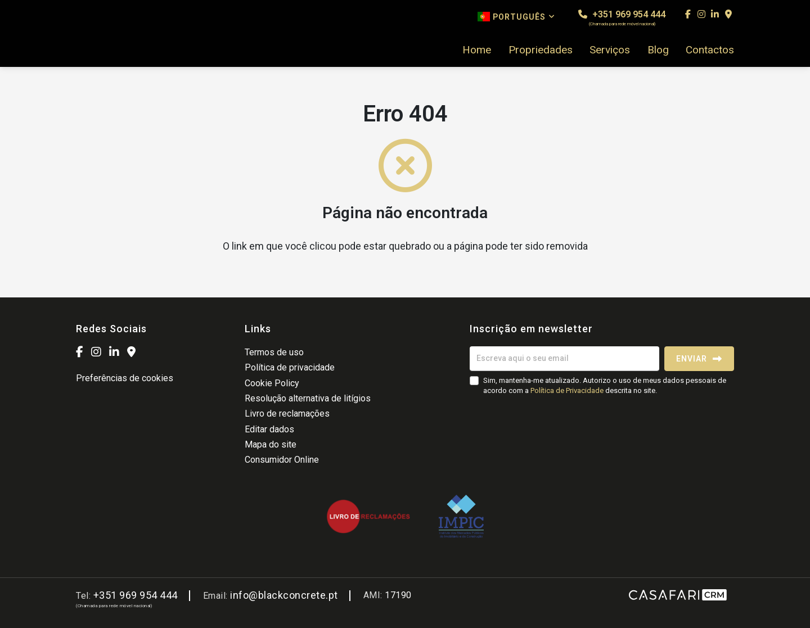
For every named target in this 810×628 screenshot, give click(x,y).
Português (516, 16)
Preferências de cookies (124, 378)
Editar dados (269, 429)
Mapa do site (270, 444)
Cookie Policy (272, 383)
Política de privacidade (290, 367)
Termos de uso (274, 352)
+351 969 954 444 (621, 17)
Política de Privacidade (567, 390)
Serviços (610, 50)
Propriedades (540, 50)
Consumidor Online (282, 459)
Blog (658, 50)
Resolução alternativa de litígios (308, 398)
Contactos (710, 50)
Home (476, 50)
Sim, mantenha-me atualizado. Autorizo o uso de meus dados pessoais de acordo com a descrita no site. (604, 385)
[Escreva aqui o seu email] (564, 358)
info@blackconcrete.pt (284, 595)
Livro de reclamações (287, 413)
